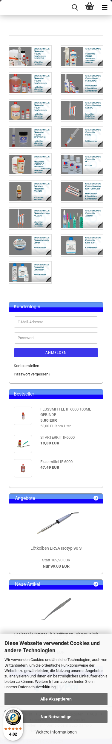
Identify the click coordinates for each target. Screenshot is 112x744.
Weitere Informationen (56, 732)
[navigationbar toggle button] (104, 7)
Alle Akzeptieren (56, 699)
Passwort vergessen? (32, 374)
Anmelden (56, 353)
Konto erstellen (26, 365)
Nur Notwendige (56, 716)
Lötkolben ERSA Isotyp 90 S (56, 548)
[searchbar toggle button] (74, 7)
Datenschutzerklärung (37, 687)
